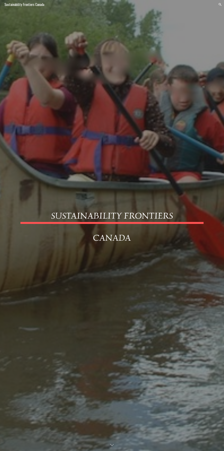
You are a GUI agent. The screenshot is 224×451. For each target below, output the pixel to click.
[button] (220, 4)
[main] (112, 225)
